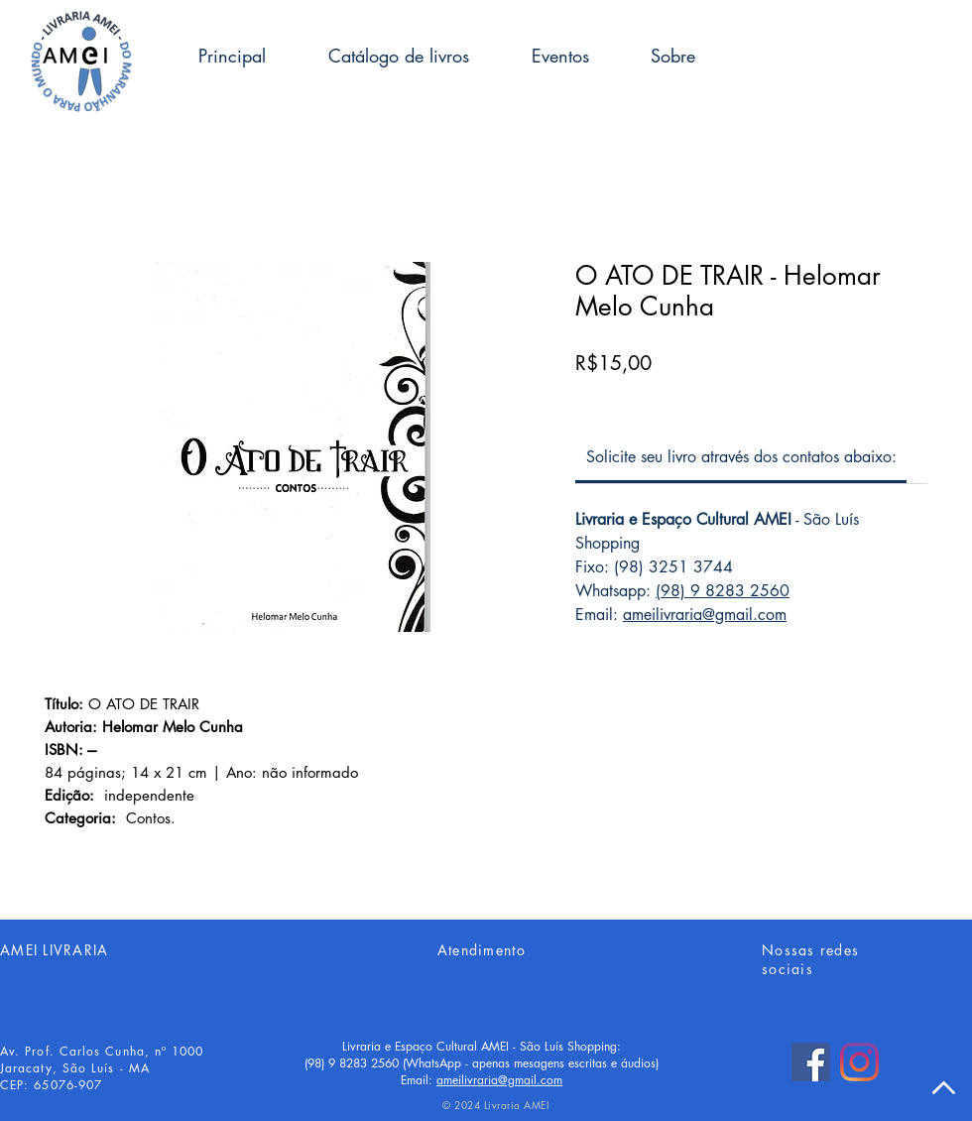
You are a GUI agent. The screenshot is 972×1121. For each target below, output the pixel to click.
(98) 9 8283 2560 (723, 590)
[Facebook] (810, 1062)
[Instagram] (859, 1062)
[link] (741, 456)
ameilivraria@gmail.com (705, 614)
